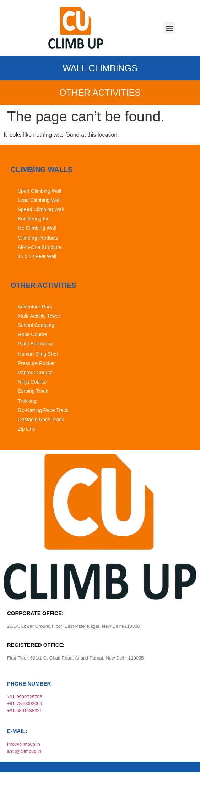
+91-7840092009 (24, 703)
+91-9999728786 (24, 696)
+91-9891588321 (24, 710)
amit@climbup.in (24, 751)
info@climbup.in (23, 744)
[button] (169, 28)
